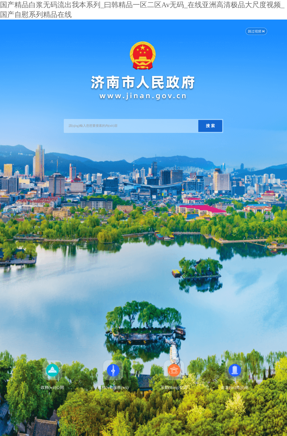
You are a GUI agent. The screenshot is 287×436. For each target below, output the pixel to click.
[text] (131, 126)
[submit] (210, 126)
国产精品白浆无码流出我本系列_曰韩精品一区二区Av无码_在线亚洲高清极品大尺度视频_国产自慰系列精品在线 (142, 10)
